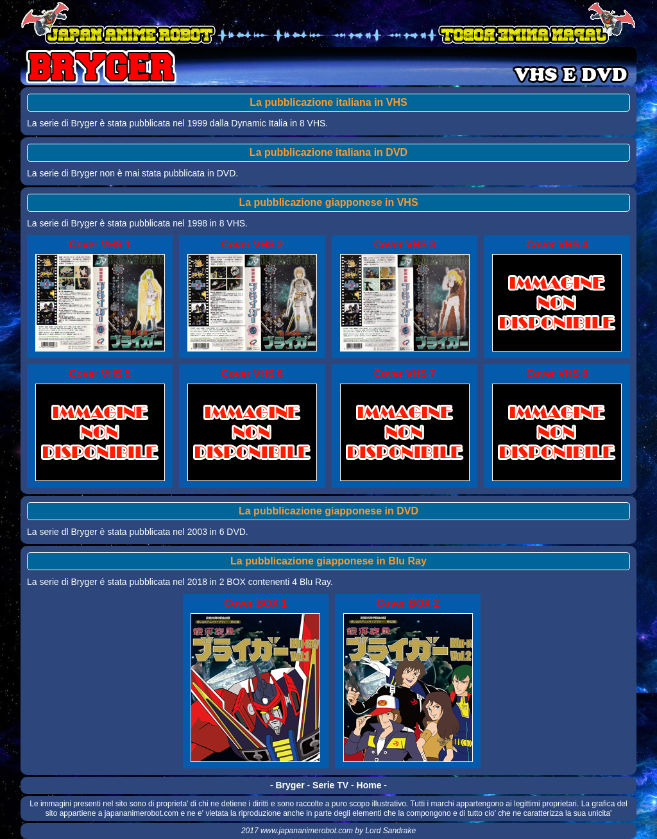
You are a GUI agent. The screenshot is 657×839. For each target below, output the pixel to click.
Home (369, 785)
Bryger (290, 785)
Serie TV (330, 785)
